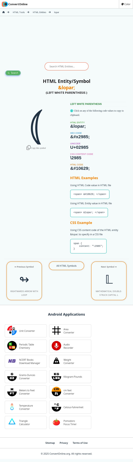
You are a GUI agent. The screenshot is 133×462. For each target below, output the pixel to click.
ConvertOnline (14, 4)
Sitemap (50, 445)
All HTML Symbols (66, 268)
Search (13, 73)
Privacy (64, 445)
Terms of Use (80, 445)
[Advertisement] (66, 39)
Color (125, 4)
